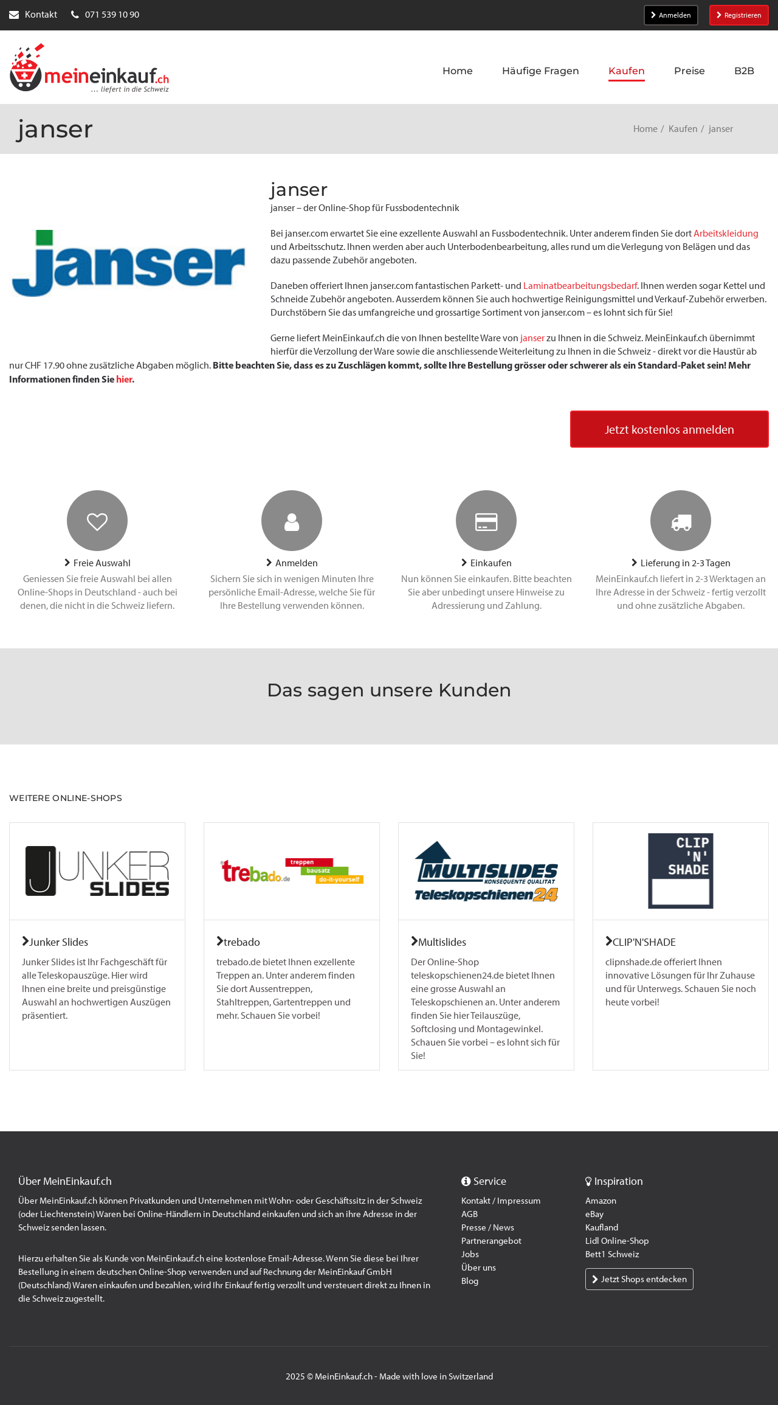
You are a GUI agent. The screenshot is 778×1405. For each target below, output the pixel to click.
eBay (594, 1214)
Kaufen (683, 128)
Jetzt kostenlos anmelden (669, 429)
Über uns (478, 1267)
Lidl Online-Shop (617, 1240)
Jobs (470, 1254)
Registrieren (739, 15)
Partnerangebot (491, 1240)
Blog (469, 1280)
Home (645, 128)
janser (532, 338)
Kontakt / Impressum (501, 1200)
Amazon (600, 1200)
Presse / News (487, 1227)
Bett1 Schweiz (612, 1254)
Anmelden (671, 15)
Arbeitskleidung (726, 233)
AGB (469, 1214)
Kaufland (601, 1227)
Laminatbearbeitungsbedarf (580, 285)
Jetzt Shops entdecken (639, 1279)
